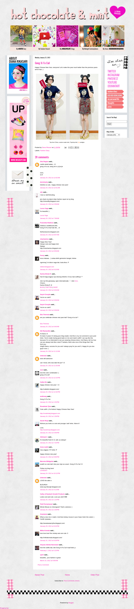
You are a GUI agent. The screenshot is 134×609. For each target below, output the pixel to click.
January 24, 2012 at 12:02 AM (50, 178)
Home (67, 575)
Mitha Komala (45, 530)
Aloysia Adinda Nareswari (49, 545)
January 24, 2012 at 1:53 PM (49, 402)
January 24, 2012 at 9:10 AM (49, 269)
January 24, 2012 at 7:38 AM (49, 218)
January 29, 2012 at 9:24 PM (49, 526)
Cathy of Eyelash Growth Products (52, 494)
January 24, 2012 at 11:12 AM (50, 351)
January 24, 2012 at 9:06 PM (49, 457)
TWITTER (48, 287)
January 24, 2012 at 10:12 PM (50, 473)
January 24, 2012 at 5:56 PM (49, 433)
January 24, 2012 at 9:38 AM (49, 300)
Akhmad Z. (44, 437)
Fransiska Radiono (47, 223)
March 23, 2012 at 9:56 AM (49, 560)
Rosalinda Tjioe (45, 406)
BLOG (42, 287)
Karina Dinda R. (45, 274)
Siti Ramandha (45, 331)
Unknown (43, 356)
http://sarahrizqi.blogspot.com (50, 430)
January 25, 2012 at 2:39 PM (49, 510)
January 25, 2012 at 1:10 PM (49, 500)
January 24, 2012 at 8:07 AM (49, 235)
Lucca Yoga (44, 208)
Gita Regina (44, 161)
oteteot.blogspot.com (47, 267)
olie (41, 192)
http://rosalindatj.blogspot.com (50, 413)
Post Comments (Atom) (71, 581)
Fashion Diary (44, 150)
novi (41, 370)
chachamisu (44, 239)
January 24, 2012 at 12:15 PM (50, 378)
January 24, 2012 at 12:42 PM (50, 392)
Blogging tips (4, 608)
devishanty (44, 182)
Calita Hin (43, 382)
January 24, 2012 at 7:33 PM (49, 443)
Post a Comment (43, 565)
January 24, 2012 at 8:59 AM (49, 251)
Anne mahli (44, 447)
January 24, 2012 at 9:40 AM (49, 326)
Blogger (71, 603)
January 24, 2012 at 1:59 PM (49, 416)
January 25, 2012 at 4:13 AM (49, 490)
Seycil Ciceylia (45, 294)
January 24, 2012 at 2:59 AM (49, 204)
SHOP (55, 287)
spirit (42, 555)
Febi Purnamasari (46, 504)
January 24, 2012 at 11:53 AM (50, 365)
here (76, 281)
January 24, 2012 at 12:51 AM (50, 188)
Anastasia (43, 514)
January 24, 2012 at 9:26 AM (49, 290)
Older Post (95, 575)
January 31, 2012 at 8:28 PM (49, 540)
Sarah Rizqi (44, 421)
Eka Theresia (44, 314)
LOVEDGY (43, 470)
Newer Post (39, 575)
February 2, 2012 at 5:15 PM (49, 550)
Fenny (42, 255)
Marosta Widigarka (46, 461)
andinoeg (43, 396)
